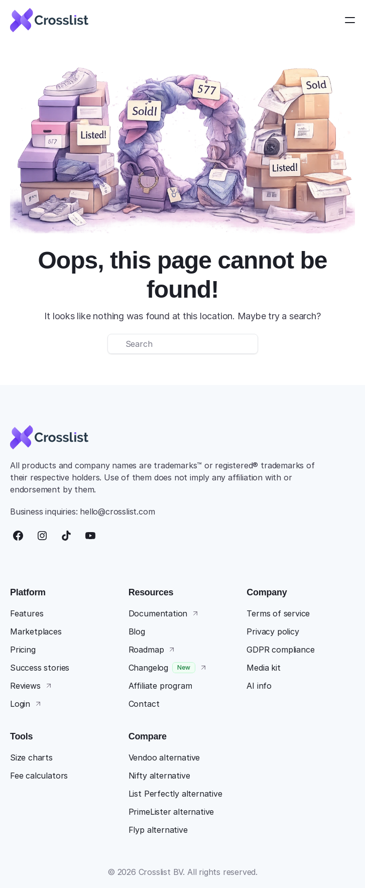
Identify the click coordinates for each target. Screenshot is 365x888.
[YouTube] (90, 536)
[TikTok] (66, 536)
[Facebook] (18, 536)
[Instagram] (42, 536)
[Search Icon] (182, 344)
